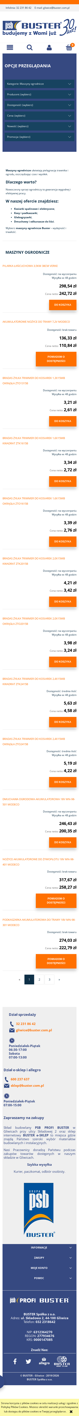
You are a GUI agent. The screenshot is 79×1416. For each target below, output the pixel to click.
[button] (10, 47)
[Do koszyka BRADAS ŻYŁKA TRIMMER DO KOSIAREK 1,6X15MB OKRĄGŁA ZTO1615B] (62, 541)
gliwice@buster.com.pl (56, 8)
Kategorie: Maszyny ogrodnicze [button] (25, 84)
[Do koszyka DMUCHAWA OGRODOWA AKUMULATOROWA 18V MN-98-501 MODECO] (62, 842)
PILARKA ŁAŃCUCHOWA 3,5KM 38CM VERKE (30, 266)
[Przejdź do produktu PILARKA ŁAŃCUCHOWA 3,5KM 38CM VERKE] (17, 273)
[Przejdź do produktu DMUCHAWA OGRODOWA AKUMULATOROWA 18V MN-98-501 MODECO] (17, 810)
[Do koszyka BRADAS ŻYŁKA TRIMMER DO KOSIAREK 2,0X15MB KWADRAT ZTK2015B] (62, 602)
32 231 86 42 (23, 8)
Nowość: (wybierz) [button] (17, 126)
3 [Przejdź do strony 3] (49, 979)
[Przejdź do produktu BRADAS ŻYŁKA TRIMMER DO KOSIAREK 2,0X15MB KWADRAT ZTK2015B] (17, 569)
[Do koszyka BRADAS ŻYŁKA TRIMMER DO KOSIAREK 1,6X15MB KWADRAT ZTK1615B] (62, 481)
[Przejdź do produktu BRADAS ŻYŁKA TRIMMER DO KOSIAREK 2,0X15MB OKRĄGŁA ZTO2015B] (17, 629)
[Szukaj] (30, 47)
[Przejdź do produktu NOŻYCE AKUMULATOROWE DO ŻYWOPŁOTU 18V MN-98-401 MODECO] (17, 870)
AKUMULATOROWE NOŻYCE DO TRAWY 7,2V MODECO (36, 322)
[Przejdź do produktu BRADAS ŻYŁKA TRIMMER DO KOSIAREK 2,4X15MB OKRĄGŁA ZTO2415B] (17, 750)
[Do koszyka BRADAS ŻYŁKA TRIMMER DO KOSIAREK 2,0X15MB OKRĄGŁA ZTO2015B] (62, 662)
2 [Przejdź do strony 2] (39, 979)
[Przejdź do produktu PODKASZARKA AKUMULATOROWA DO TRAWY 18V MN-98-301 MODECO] (17, 931)
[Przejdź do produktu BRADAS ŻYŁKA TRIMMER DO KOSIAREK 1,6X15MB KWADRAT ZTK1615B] (17, 449)
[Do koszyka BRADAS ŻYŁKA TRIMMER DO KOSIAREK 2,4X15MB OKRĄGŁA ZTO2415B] (62, 782)
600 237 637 (20, 1079)
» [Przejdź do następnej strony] (59, 979)
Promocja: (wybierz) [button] (18, 137)
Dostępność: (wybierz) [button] (20, 105)
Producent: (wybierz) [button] (19, 94)
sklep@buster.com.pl (27, 1085)
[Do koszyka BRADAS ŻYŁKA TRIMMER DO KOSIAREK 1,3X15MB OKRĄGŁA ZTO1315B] (62, 421)
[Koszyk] (69, 47)
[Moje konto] (49, 47)
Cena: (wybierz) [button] (16, 115)
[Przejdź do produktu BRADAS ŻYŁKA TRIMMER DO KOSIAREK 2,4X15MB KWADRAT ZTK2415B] (17, 690)
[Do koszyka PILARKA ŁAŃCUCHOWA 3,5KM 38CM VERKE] (62, 305)
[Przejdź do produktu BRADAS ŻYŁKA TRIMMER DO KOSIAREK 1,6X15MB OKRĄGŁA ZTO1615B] (17, 509)
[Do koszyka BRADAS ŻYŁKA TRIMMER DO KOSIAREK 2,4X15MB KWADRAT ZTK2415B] (62, 722)
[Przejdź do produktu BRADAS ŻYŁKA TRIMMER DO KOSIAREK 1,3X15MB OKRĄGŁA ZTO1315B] (17, 389)
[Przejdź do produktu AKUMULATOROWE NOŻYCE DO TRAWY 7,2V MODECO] (17, 328)
